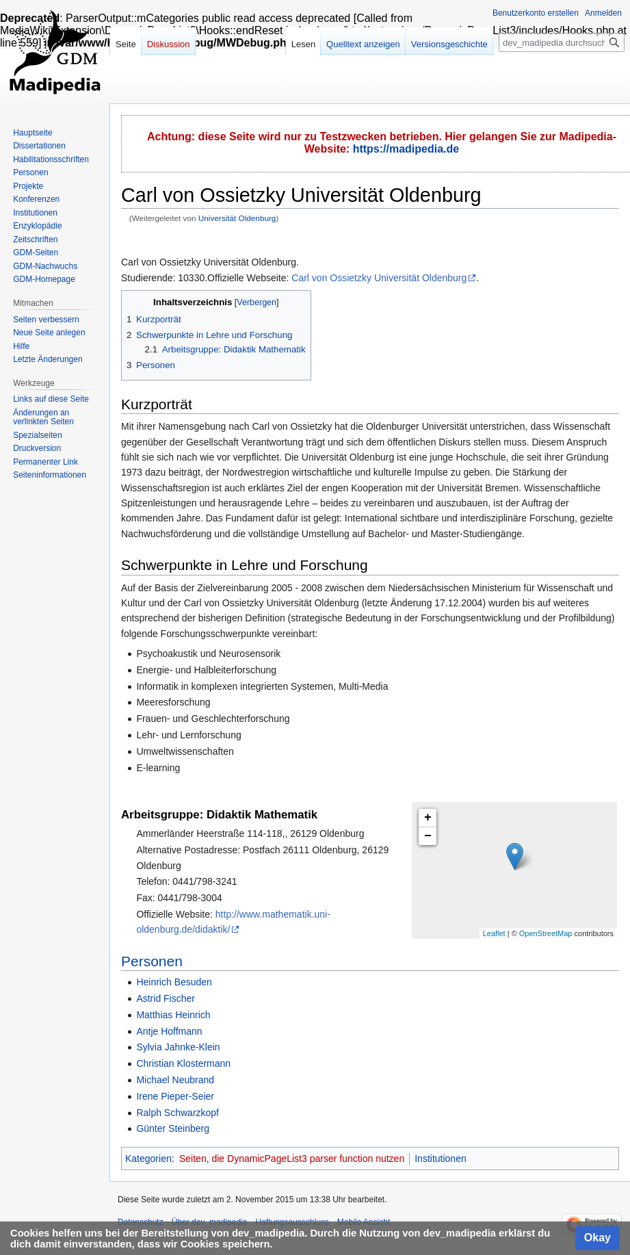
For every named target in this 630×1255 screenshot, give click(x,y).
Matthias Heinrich (173, 1014)
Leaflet (494, 933)
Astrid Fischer (165, 998)
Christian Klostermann (183, 1063)
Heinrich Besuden (174, 981)
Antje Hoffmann (169, 1031)
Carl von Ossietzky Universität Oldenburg (379, 277)
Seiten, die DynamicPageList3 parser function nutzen (291, 1158)
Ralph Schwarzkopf (177, 1112)
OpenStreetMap (546, 933)
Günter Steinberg (172, 1128)
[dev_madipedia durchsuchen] (562, 42)
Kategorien (148, 1158)
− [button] (428, 836)
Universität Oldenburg (237, 218)
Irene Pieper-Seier (175, 1096)
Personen (152, 961)
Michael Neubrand (175, 1079)
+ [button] (428, 818)
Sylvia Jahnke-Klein (178, 1046)
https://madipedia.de (406, 149)
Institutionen (441, 1158)
